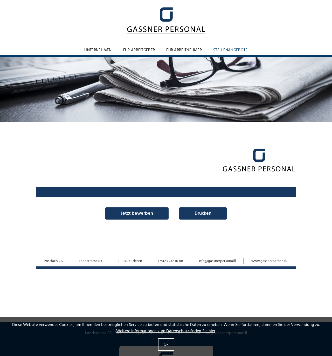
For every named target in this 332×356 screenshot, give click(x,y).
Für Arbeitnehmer (184, 50)
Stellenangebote (230, 50)
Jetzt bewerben (137, 213)
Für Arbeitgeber (139, 50)
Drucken (203, 213)
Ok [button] (166, 344)
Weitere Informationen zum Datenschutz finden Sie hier (165, 331)
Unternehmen (98, 50)
